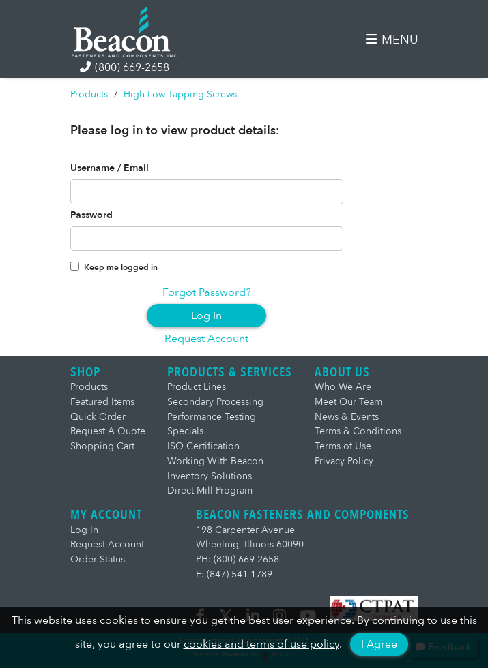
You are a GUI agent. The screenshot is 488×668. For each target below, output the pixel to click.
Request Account (206, 338)
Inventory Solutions (209, 476)
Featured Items (102, 401)
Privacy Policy (344, 461)
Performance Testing (211, 416)
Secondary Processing (215, 401)
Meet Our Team (348, 401)
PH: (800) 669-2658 (237, 559)
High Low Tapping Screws (180, 94)
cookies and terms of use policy (261, 644)
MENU (392, 40)
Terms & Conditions (358, 431)
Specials (185, 431)
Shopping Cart (102, 446)
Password (91, 215)
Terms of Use (343, 446)
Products (89, 94)
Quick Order (98, 416)
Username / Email (109, 168)
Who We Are (343, 386)
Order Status (97, 559)
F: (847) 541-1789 (234, 574)
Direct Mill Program (210, 490)
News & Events (347, 416)
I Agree (379, 644)
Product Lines (196, 386)
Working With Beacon (215, 461)
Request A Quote (107, 431)
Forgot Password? (206, 292)
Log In (206, 315)
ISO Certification (203, 446)
